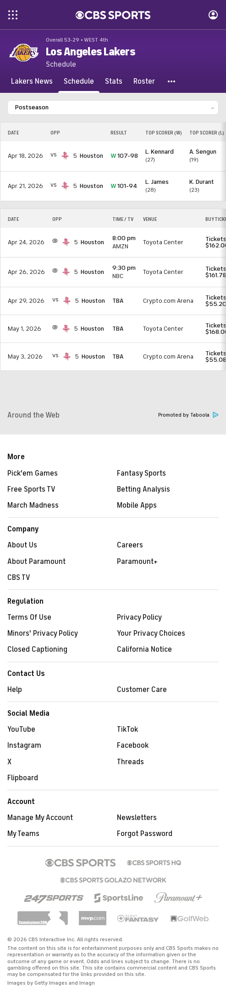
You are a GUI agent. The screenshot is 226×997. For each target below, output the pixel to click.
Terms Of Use (29, 617)
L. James (157, 182)
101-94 (123, 186)
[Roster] (144, 81)
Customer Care (142, 689)
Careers (130, 545)
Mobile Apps (137, 505)
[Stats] (113, 81)
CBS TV (18, 577)
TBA (117, 301)
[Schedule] (78, 81)
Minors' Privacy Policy (42, 633)
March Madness (33, 505)
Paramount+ (137, 561)
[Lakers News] (32, 81)
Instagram (24, 745)
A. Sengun (202, 151)
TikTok (127, 729)
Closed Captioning (37, 649)
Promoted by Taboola (188, 415)
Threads (130, 762)
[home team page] (65, 156)
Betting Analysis (143, 489)
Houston (91, 156)
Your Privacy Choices (151, 633)
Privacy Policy (139, 617)
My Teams (23, 833)
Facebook (133, 745)
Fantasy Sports (141, 473)
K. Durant (201, 182)
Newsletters (137, 817)
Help (14, 689)
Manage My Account (40, 817)
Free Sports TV (31, 489)
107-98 (124, 156)
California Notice (144, 649)
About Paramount (36, 561)
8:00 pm (124, 238)
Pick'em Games (32, 473)
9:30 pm (124, 268)
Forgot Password (144, 833)
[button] (171, 81)
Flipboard (22, 778)
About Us (22, 545)
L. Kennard (159, 151)
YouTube (21, 729)
